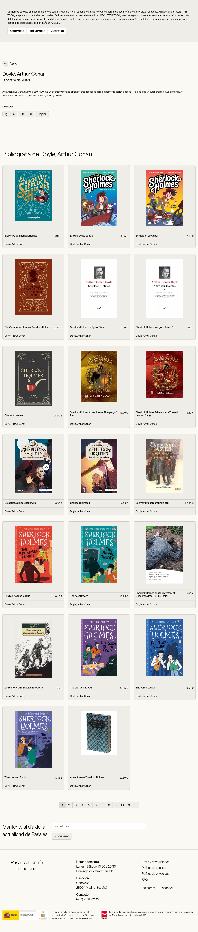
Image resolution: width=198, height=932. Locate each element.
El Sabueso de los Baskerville (20, 502)
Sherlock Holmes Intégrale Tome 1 (88, 327)
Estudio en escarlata (147, 235)
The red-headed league (17, 595)
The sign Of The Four (81, 687)
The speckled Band (15, 777)
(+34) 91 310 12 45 (87, 899)
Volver (10, 64)
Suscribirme (61, 836)
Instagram (148, 888)
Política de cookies (154, 868)
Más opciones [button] (57, 31)
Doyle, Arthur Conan (14, 244)
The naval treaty (79, 595)
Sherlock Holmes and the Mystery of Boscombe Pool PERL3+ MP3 (155, 594)
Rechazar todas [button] (37, 31)
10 (122, 805)
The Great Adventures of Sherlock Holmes (27, 327)
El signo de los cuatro (81, 235)
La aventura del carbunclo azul (152, 502)
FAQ (145, 879)
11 (129, 805)
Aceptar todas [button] (17, 31)
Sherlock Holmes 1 (80, 502)
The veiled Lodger (145, 687)
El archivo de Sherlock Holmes (20, 235)
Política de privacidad (155, 873)
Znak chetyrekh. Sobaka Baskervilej (23, 687)
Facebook (167, 888)
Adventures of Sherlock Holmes (87, 777)
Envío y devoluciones (155, 862)
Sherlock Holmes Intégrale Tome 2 (154, 327)
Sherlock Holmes (13, 415)
